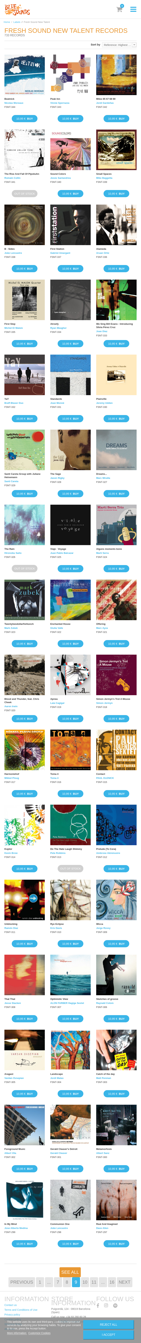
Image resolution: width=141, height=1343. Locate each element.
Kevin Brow (11, 853)
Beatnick (9, 98)
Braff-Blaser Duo (13, 403)
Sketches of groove (107, 999)
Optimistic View (59, 999)
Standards (56, 399)
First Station (57, 249)
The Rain (9, 549)
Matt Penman (103, 1078)
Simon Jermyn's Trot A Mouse (113, 699)
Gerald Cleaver (58, 1153)
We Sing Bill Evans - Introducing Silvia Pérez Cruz (114, 326)
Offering (101, 624)
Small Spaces (104, 174)
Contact (100, 774)
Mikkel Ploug (11, 778)
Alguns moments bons (109, 549)
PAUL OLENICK (105, 778)
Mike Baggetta (104, 178)
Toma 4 (54, 774)
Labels (16, 22)
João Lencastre (13, 253)
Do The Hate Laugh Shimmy (66, 849)
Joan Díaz (101, 331)
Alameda (101, 249)
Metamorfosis (104, 1149)
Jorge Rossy (103, 928)
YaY (6, 399)
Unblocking (10, 924)
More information (17, 1333)
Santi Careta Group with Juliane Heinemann (22, 476)
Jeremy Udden (104, 403)
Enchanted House (60, 624)
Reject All (108, 1324)
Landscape (56, 1074)
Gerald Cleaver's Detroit (63, 1149)
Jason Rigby (57, 478)
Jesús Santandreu (60, 178)
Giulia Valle (56, 628)
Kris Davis (56, 928)
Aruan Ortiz (102, 253)
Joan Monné (57, 403)
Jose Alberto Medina (16, 1228)
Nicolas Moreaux (13, 103)
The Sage (55, 474)
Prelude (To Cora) (106, 849)
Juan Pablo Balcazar (61, 553)
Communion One (60, 1224)
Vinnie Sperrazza (59, 103)
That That (9, 999)
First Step (9, 324)
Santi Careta (11, 481)
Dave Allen (102, 1228)
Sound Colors (58, 174)
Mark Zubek (11, 628)
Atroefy (54, 324)
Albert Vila (10, 1153)
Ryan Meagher (58, 328)
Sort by (95, 44)
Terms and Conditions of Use (20, 1309)
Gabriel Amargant (60, 253)
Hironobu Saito (12, 553)
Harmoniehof (11, 774)
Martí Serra (102, 553)
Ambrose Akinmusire (108, 853)
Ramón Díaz (11, 928)
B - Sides (9, 249)
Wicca (99, 924)
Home (7, 22)
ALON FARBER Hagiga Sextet (67, 1003)
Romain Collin (12, 178)
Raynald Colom (105, 1003)
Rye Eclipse (57, 924)
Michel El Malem (13, 328)
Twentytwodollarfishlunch (19, 624)
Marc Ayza (102, 628)
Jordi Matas (57, 1078)
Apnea (54, 699)
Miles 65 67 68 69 (105, 98)
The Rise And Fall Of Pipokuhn (21, 174)
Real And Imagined (107, 1224)
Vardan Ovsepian (14, 1078)
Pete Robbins (58, 853)
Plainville (101, 399)
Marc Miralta (103, 478)
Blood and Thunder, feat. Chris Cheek (21, 701)
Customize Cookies (39, 1333)
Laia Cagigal (57, 703)
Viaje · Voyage (58, 549)
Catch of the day (105, 1074)
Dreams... (101, 474)
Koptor (8, 849)
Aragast (8, 1074)
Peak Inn (55, 98)
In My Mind (10, 1224)
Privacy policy (12, 1314)
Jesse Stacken (12, 1003)
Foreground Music (14, 1149)
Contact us (10, 1305)
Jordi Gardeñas (105, 103)
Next (125, 1282)
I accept (108, 1334)
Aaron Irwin (11, 706)
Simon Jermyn (104, 703)
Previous (21, 1282)
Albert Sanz (102, 1153)
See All (70, 1272)
